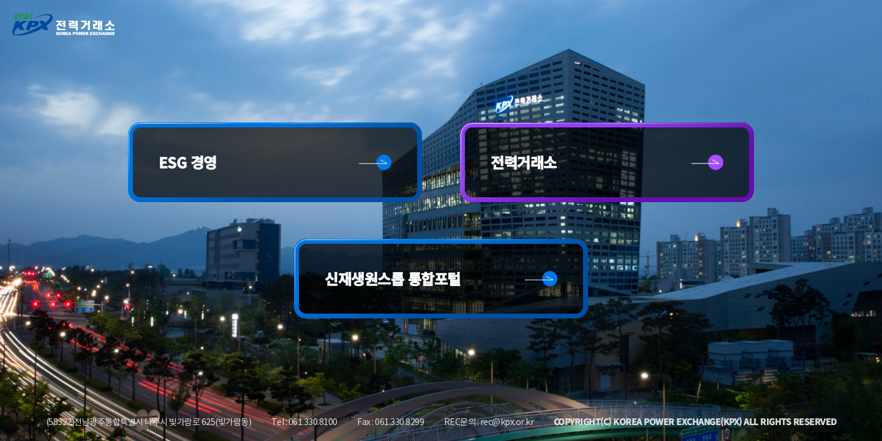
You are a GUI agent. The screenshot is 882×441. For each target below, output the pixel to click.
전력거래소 (524, 162)
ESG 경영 (188, 162)
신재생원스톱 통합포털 (393, 278)
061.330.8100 (312, 422)
